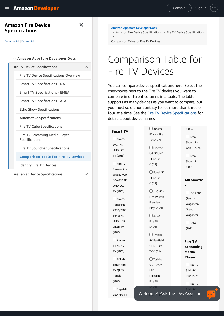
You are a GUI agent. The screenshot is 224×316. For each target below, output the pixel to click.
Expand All (27, 41)
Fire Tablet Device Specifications (51, 174)
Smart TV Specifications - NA (42, 84)
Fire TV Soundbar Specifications (44, 148)
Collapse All (12, 41)
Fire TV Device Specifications (51, 66)
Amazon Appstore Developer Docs (134, 28)
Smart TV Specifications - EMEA (44, 92)
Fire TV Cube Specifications (41, 126)
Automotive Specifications (40, 118)
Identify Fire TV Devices (38, 165)
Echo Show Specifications (39, 109)
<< (44, 58)
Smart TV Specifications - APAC (44, 101)
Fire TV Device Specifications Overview (50, 75)
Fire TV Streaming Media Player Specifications (44, 137)
